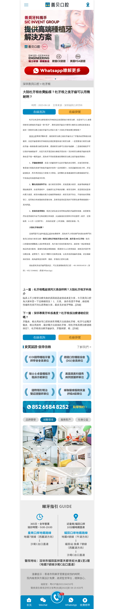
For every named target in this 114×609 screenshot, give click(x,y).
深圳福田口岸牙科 (73, 105)
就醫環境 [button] (48, 419)
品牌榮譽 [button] (31, 419)
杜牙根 (46, 83)
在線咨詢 (39, 112)
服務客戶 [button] (66, 419)
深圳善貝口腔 (31, 83)
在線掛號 (75, 112)
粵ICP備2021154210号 (61, 584)
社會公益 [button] (83, 419)
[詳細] (78, 305)
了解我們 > (84, 347)
